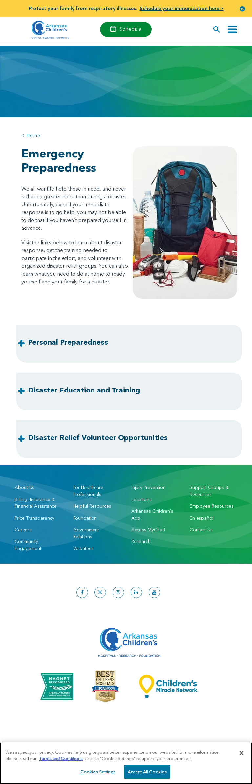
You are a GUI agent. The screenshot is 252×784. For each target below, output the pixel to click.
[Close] (241, 753)
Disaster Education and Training (84, 390)
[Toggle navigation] (232, 29)
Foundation (85, 518)
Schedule (131, 29)
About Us (24, 487)
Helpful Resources (92, 506)
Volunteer (83, 548)
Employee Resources (212, 506)
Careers (23, 530)
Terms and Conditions (61, 758)
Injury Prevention (148, 487)
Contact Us (201, 530)
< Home (30, 135)
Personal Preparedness (68, 342)
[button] (242, 8)
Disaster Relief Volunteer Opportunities (98, 437)
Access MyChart (148, 530)
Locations (141, 499)
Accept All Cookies (147, 771)
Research (141, 541)
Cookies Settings (98, 771)
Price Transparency (34, 518)
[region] (126, 763)
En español (201, 518)
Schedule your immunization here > (182, 8)
